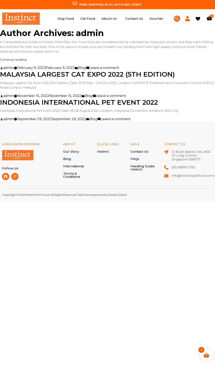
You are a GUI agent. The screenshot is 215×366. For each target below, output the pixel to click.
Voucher (156, 19)
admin (8, 68)
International (73, 166)
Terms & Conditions (71, 174)
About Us (109, 19)
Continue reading (13, 60)
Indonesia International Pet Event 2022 (80, 102)
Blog (82, 68)
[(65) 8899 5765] (166, 167)
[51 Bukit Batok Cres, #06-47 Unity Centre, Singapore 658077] (166, 152)
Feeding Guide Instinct (142, 167)
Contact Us (134, 19)
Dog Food (65, 19)
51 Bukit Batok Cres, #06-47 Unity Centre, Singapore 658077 (191, 155)
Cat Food (87, 19)
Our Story (71, 151)
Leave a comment (104, 68)
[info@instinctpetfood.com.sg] (166, 176)
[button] (110, 18)
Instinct (103, 151)
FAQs (134, 159)
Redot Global (117, 194)
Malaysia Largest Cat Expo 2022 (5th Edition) (89, 74)
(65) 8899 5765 (183, 167)
